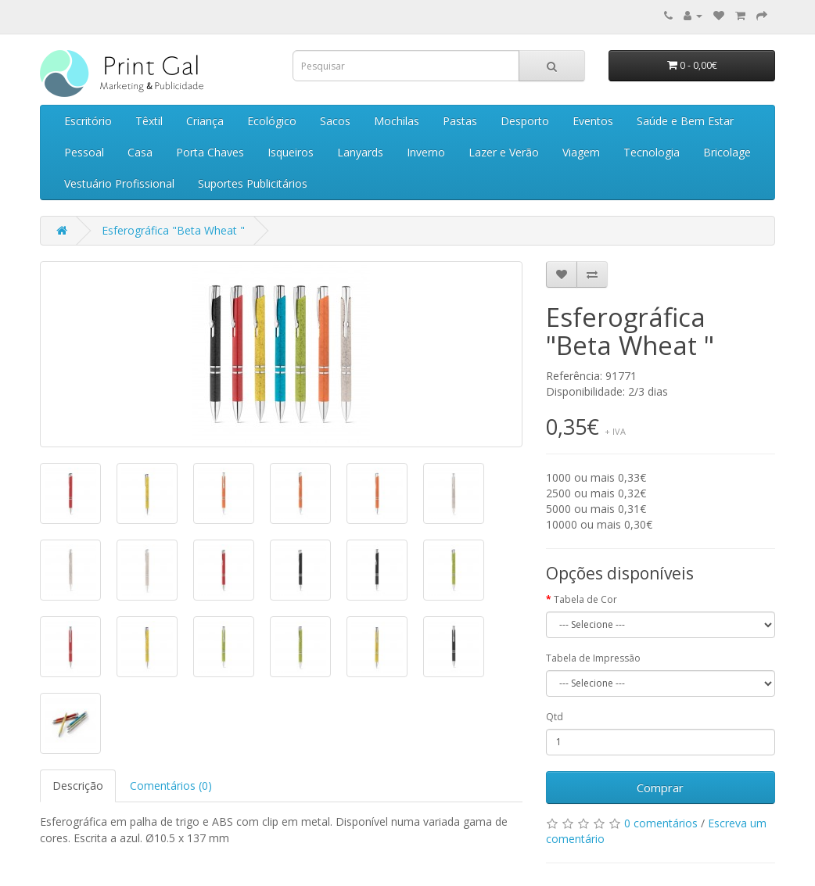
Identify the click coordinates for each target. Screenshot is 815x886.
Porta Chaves (210, 152)
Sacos (335, 120)
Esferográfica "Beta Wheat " (173, 230)
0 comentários (661, 823)
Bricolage (727, 152)
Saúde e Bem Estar (685, 120)
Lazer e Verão (504, 152)
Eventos (593, 120)
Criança (205, 120)
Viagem (581, 152)
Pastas (460, 120)
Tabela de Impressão (593, 658)
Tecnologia (651, 152)
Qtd (554, 716)
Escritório (88, 120)
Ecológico (271, 120)
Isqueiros (290, 152)
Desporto (525, 120)
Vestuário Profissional (119, 183)
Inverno (426, 152)
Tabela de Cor (585, 599)
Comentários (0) (171, 785)
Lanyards (360, 152)
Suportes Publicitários (252, 183)
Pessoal (84, 152)
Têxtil (149, 120)
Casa (140, 152)
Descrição (77, 785)
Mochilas (396, 120)
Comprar (660, 787)
